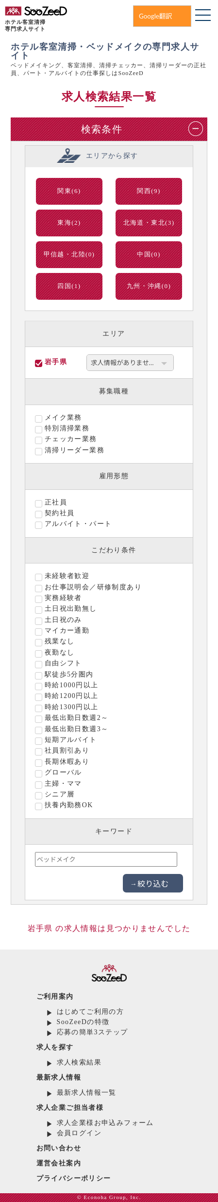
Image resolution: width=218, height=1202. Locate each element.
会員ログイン (79, 1133)
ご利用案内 (55, 996)
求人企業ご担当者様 (70, 1107)
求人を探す (55, 1047)
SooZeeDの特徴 (83, 1022)
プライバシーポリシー (73, 1178)
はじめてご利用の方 (90, 1011)
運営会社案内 (58, 1163)
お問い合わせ (58, 1148)
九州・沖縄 (149, 286)
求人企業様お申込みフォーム (105, 1122)
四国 (69, 286)
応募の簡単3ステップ (92, 1032)
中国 (148, 254)
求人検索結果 (79, 1062)
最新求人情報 (58, 1077)
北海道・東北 (149, 222)
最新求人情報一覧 (87, 1092)
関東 (69, 190)
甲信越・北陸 (69, 254)
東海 (69, 222)
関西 (148, 190)
